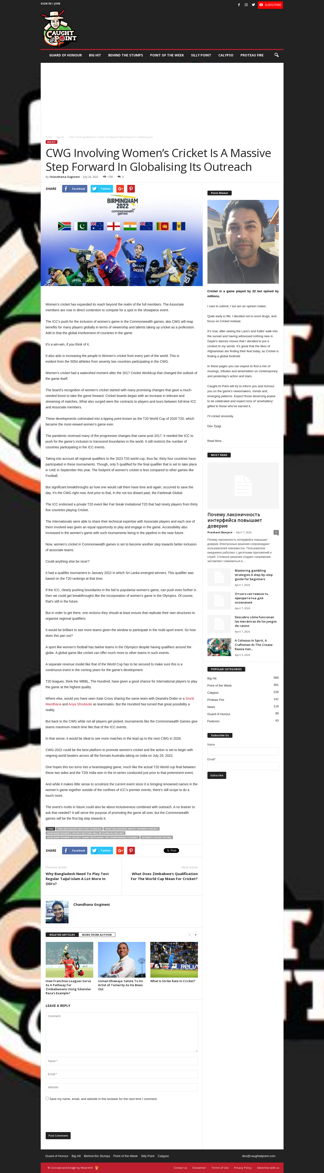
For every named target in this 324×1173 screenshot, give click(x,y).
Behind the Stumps (97, 1156)
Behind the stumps (125, 55)
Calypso (225, 55)
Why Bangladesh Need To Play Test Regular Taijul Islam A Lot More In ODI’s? (77, 878)
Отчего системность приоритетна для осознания (251, 598)
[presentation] (82, 1118)
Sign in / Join (50, 3)
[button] (276, 55)
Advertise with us (268, 1167)
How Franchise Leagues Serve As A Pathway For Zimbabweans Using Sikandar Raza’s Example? (68, 987)
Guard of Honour (65, 55)
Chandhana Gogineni (64, 176)
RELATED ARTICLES (62, 934)
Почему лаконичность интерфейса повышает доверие (234, 520)
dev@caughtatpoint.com (258, 1156)
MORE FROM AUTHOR (97, 934)
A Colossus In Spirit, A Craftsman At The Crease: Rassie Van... (254, 644)
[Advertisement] (162, 96)
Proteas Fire (252, 55)
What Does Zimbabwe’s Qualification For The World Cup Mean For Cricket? (164, 876)
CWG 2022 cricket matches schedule (79, 828)
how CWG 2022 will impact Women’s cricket (131, 828)
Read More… (215, 441)
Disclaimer (199, 1167)
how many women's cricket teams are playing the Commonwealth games (92, 837)
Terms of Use (220, 1167)
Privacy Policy (243, 1167)
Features (213, 721)
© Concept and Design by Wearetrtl (70, 1167)
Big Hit (95, 55)
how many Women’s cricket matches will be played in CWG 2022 (85, 833)
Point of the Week (167, 55)
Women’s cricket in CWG (156, 837)
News (211, 707)
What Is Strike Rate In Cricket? (172, 981)
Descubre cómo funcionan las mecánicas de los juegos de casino (256, 621)
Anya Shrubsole (80, 704)
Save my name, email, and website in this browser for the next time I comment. (103, 1099)
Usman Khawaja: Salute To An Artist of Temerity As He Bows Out (120, 985)
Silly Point (201, 55)
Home (49, 137)
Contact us (180, 1167)
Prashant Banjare (219, 532)
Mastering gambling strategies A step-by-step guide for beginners (254, 574)
